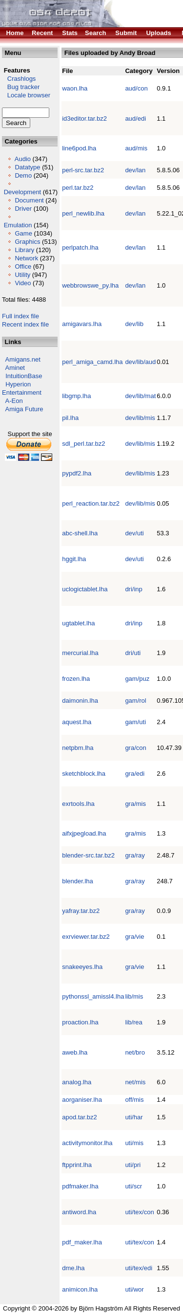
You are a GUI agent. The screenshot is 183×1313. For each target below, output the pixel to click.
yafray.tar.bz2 (81, 910)
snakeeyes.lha (82, 966)
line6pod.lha (79, 148)
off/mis (134, 1099)
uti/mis (134, 1143)
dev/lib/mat (140, 396)
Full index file (20, 316)
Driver (23, 208)
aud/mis (136, 148)
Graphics (27, 241)
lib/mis (134, 996)
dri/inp (133, 589)
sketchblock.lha (83, 773)
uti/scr (133, 1186)
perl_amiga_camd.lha (92, 361)
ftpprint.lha (77, 1164)
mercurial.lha (80, 652)
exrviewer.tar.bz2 (86, 936)
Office (23, 266)
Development (22, 192)
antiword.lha (79, 1212)
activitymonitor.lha (87, 1143)
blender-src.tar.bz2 (88, 855)
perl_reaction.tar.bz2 (91, 503)
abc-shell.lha (80, 533)
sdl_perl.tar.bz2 (83, 443)
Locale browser (26, 95)
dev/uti (134, 533)
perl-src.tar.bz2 (83, 170)
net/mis (135, 1082)
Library (24, 250)
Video (23, 283)
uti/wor (134, 1289)
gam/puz (137, 678)
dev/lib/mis (140, 417)
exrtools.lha (78, 803)
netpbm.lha (77, 747)
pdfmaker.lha (80, 1186)
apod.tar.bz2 (79, 1117)
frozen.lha (76, 678)
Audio (23, 159)
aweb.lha (74, 1052)
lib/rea (133, 1022)
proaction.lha (80, 1022)
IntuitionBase (23, 376)
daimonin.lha (80, 700)
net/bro (134, 1052)
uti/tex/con (139, 1212)
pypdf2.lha (76, 473)
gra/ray (134, 855)
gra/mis (135, 803)
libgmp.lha (76, 396)
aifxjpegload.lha (84, 833)
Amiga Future (24, 409)
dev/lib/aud (140, 361)
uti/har (133, 1117)
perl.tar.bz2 (77, 187)
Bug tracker (21, 87)
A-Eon (14, 400)
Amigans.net (23, 359)
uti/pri (133, 1164)
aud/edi (135, 118)
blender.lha (77, 881)
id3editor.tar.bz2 (84, 118)
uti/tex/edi (138, 1268)
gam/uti (135, 722)
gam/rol (135, 700)
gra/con (135, 747)
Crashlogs (19, 78)
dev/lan (135, 170)
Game (23, 233)
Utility (22, 274)
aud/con (136, 88)
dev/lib (134, 324)
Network (26, 258)
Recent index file (25, 324)
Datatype (27, 167)
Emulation (18, 225)
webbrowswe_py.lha (90, 285)
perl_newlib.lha (83, 213)
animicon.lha (80, 1289)
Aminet (15, 367)
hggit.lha (74, 559)
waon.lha (74, 88)
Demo (23, 175)
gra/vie (134, 936)
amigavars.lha (82, 324)
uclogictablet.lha (84, 589)
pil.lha (70, 417)
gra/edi (134, 773)
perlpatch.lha (80, 247)
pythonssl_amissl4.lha (93, 996)
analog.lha (76, 1082)
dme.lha (73, 1268)
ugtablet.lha (78, 623)
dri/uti (133, 652)
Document (29, 200)
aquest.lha (76, 722)
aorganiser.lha (82, 1099)
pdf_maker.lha (82, 1242)
